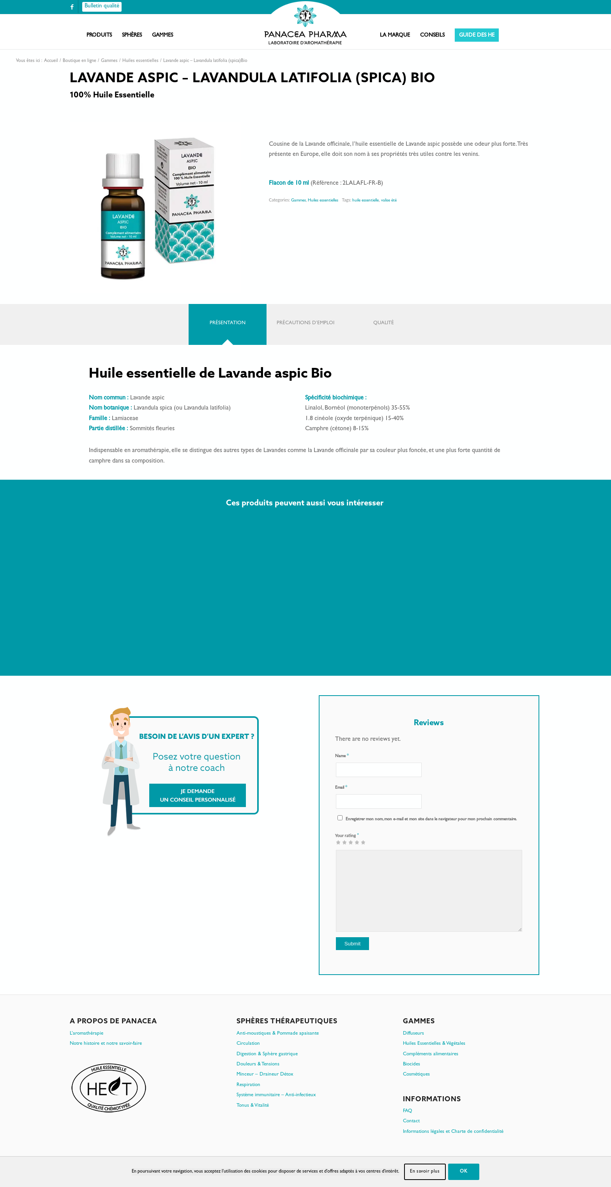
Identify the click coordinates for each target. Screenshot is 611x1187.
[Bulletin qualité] (102, 7)
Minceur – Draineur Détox (265, 1074)
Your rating (347, 835)
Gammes (298, 200)
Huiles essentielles (323, 200)
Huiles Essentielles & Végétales (434, 1043)
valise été (389, 200)
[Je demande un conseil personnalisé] (180, 771)
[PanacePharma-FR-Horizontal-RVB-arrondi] (305, 23)
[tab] (228, 324)
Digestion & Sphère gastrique (267, 1054)
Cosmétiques (416, 1074)
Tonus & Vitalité (253, 1105)
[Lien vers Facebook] (72, 6)
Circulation (248, 1043)
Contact (411, 1121)
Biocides (411, 1064)
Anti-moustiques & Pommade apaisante (278, 1033)
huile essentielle (365, 200)
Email (341, 787)
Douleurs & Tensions (258, 1064)
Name (342, 756)
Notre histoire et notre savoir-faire (106, 1043)
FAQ (407, 1111)
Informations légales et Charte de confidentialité (453, 1131)
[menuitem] (99, 35)
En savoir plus (425, 1171)
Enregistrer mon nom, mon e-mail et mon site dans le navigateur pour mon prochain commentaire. (431, 819)
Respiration (248, 1085)
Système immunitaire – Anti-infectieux (276, 1095)
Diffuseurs (413, 1033)
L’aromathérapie (86, 1033)
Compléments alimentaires (430, 1054)
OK (463, 1171)
